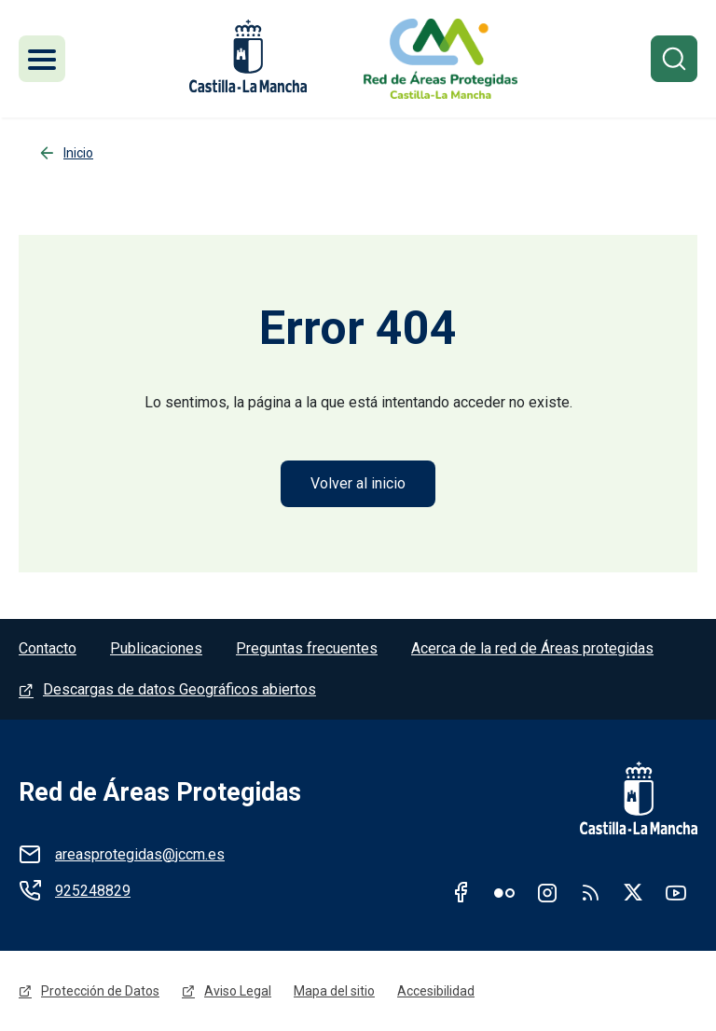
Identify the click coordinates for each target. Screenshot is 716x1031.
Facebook (461, 892)
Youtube (675, 892)
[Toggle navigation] (42, 58)
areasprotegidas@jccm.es (140, 854)
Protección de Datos (100, 990)
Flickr (504, 892)
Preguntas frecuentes (307, 648)
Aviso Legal (237, 990)
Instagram (547, 892)
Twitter (633, 892)
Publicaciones (156, 648)
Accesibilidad (436, 990)
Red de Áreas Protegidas (160, 792)
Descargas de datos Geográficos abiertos (179, 689)
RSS (590, 892)
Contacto (47, 648)
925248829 (93, 891)
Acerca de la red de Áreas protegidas (532, 648)
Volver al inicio (358, 483)
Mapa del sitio (334, 990)
